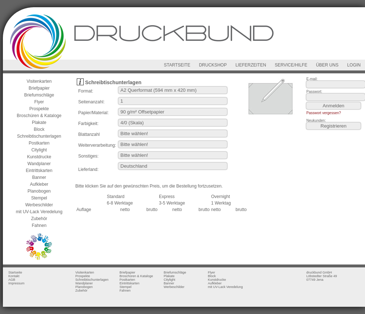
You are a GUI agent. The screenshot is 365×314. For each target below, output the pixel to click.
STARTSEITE (177, 65)
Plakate (39, 122)
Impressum (16, 283)
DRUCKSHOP (213, 65)
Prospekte (39, 108)
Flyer (39, 101)
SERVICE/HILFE (291, 65)
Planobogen (39, 191)
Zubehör (39, 218)
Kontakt (14, 276)
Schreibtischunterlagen (39, 136)
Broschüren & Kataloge (39, 115)
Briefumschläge (39, 95)
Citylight (39, 149)
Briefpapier (39, 88)
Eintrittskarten (39, 170)
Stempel (39, 198)
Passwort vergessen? (323, 113)
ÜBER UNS (327, 65)
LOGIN (354, 65)
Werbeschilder (39, 204)
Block (39, 129)
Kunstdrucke (39, 156)
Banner (39, 177)
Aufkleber (39, 184)
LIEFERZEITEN (250, 65)
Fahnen (39, 225)
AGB (11, 279)
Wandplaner (39, 163)
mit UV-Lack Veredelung (39, 211)
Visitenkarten (38, 81)
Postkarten (39, 143)
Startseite (15, 272)
